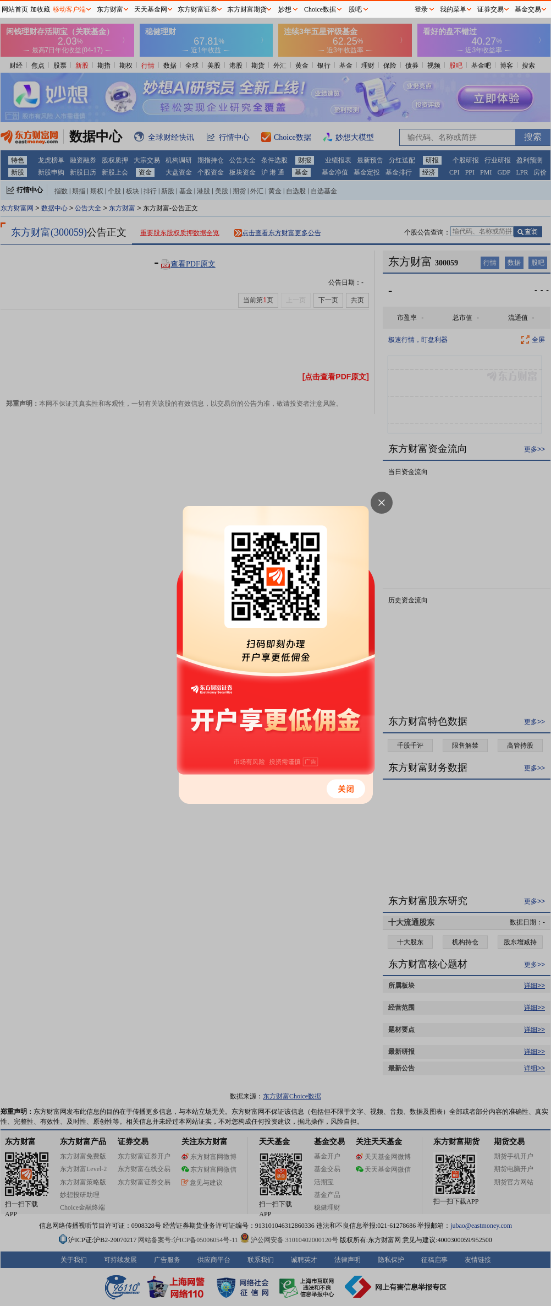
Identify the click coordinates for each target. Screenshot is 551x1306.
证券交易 (490, 9)
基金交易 (528, 9)
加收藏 (40, 9)
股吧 (355, 9)
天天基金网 (150, 9)
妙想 (284, 9)
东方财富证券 (197, 9)
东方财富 (110, 9)
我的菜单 (453, 9)
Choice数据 (320, 9)
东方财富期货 (247, 9)
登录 (421, 9)
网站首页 (15, 9)
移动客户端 (69, 9)
